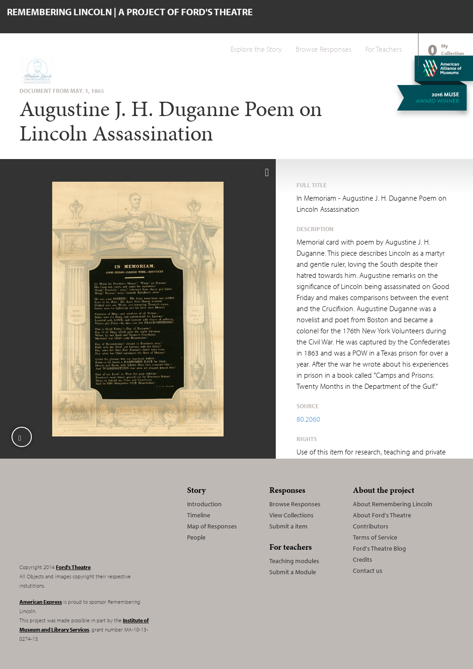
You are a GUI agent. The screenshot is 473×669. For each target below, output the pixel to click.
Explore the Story (256, 49)
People (196, 537)
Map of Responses (212, 526)
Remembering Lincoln (77, 518)
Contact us (367, 570)
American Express (40, 601)
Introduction (204, 504)
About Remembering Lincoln (392, 504)
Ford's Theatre (73, 567)
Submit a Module (292, 572)
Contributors (370, 526)
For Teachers (383, 49)
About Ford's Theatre (382, 515)
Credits (362, 559)
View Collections (291, 515)
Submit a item (288, 526)
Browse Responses (324, 49)
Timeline (198, 515)
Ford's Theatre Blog (379, 548)
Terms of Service (375, 537)
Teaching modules (294, 561)
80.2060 (308, 418)
